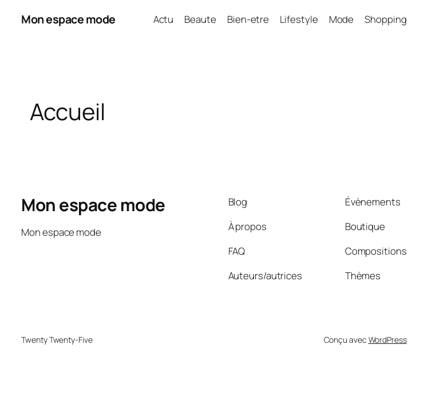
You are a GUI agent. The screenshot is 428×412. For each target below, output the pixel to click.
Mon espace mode (68, 19)
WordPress (387, 339)
